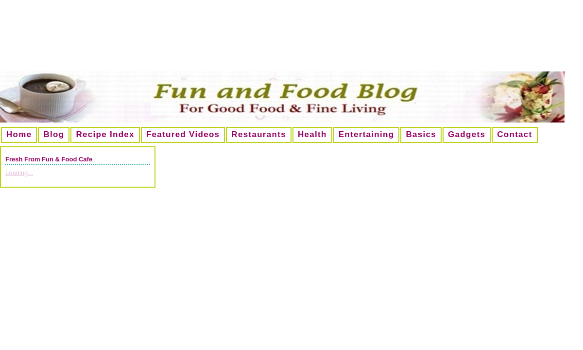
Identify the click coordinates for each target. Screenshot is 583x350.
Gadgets (466, 134)
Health (312, 134)
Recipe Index (105, 134)
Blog (53, 134)
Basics (421, 134)
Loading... (19, 172)
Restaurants (258, 134)
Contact (514, 134)
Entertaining (366, 134)
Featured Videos (183, 134)
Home (19, 134)
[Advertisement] (292, 39)
